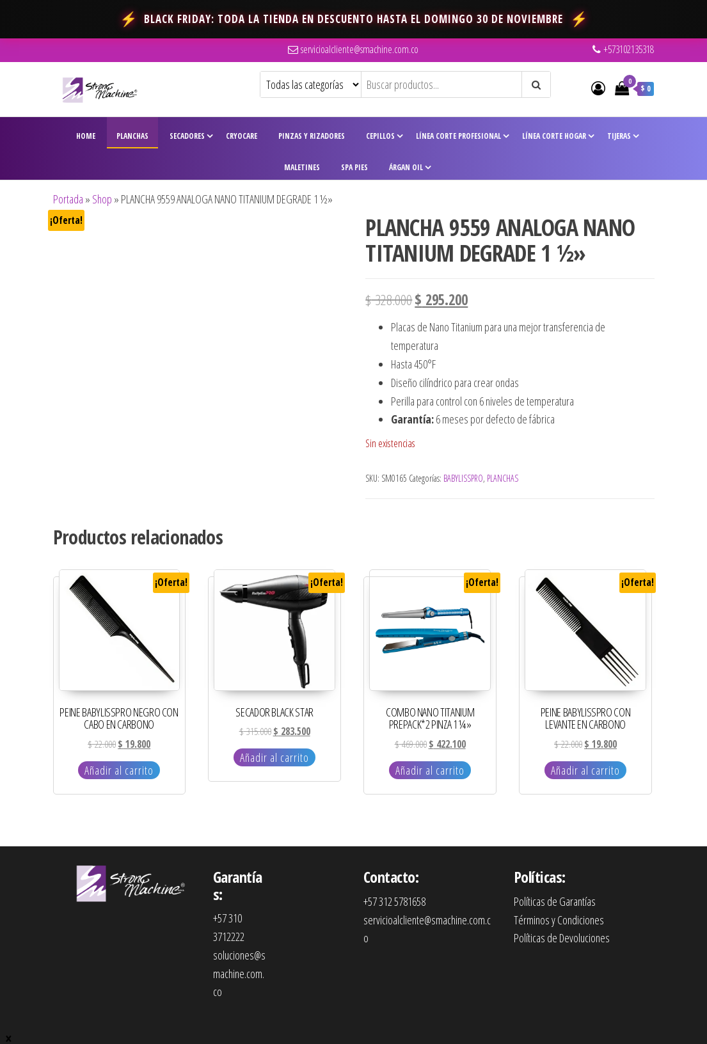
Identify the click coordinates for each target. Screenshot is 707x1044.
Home (85, 135)
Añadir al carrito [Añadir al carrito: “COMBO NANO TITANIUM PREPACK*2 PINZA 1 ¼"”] (430, 770)
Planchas (132, 135)
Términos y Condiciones (559, 920)
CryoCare (241, 135)
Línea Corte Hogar (554, 135)
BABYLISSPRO (463, 478)
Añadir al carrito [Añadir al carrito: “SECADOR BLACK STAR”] (274, 757)
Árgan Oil (406, 167)
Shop (102, 199)
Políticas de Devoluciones (562, 937)
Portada (68, 199)
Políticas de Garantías (555, 901)
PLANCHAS (502, 478)
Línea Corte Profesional (458, 135)
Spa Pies (354, 167)
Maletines (302, 167)
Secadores (187, 135)
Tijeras (619, 135)
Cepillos (380, 135)
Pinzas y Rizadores (311, 135)
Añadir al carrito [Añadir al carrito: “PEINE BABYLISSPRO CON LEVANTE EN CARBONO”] (585, 770)
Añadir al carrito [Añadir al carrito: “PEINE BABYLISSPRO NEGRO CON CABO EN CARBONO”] (119, 770)
